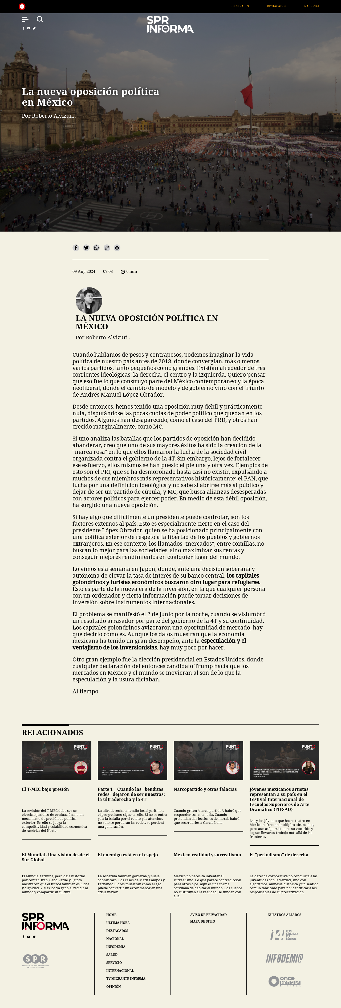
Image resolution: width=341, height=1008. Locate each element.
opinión (113, 986)
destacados (117, 930)
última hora (118, 922)
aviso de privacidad (208, 915)
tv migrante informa (125, 978)
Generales (254, 6)
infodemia (115, 946)
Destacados (290, 6)
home (111, 914)
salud (111, 954)
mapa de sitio (202, 921)
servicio (114, 962)
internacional (120, 970)
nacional (115, 938)
